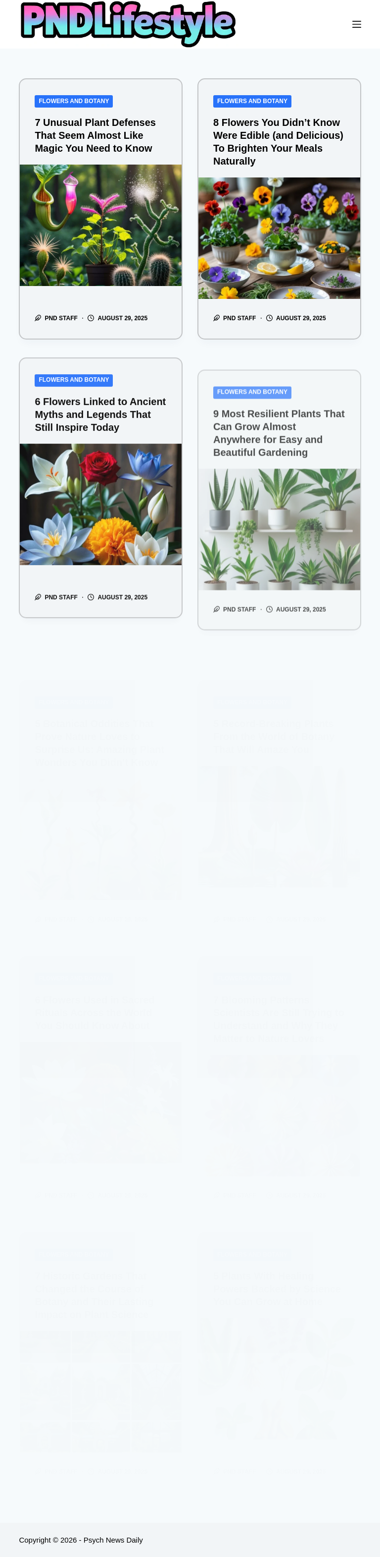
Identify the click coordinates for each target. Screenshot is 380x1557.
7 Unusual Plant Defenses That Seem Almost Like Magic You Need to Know (95, 135)
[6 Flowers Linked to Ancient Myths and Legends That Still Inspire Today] (101, 521)
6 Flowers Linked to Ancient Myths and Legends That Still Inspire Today (100, 431)
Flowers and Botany (74, 101)
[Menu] (356, 24)
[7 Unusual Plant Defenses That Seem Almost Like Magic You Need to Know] (101, 225)
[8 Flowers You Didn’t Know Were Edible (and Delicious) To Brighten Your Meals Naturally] (279, 238)
